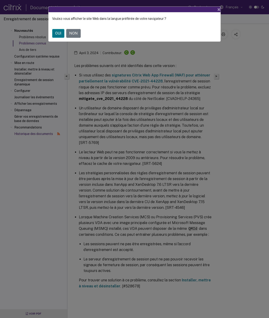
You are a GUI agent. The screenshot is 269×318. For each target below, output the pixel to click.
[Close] (219, 9)
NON (73, 33)
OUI (58, 33)
